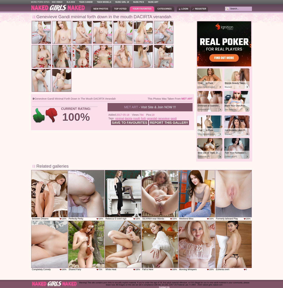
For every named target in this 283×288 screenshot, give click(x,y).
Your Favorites (141, 9)
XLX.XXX (71, 2)
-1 (51, 115)
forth (143, 118)
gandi (174, 118)
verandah (152, 118)
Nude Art (153, 2)
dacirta (128, 118)
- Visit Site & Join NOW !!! (150, 107)
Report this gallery (169, 123)
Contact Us (164, 287)
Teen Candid (86, 2)
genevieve (164, 118)
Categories (164, 9)
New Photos (100, 9)
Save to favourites (129, 123)
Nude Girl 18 (122, 2)
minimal (119, 118)
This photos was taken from (170, 98)
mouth (136, 118)
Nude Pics (138, 2)
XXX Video (57, 2)
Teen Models (104, 2)
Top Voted (120, 9)
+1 (38, 115)
